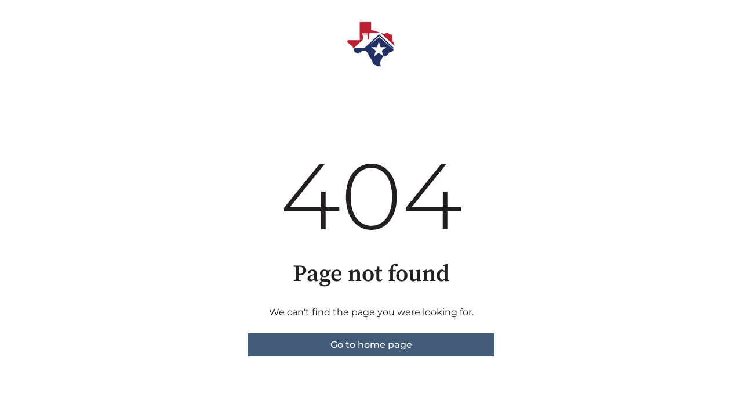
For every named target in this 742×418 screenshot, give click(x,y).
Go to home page (371, 344)
